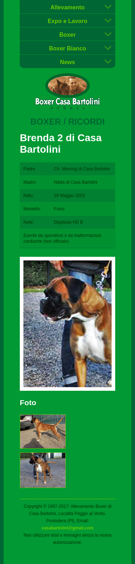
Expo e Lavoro (67, 21)
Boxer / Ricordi (67, 121)
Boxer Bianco (67, 48)
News (67, 62)
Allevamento (67, 7)
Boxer (67, 35)
